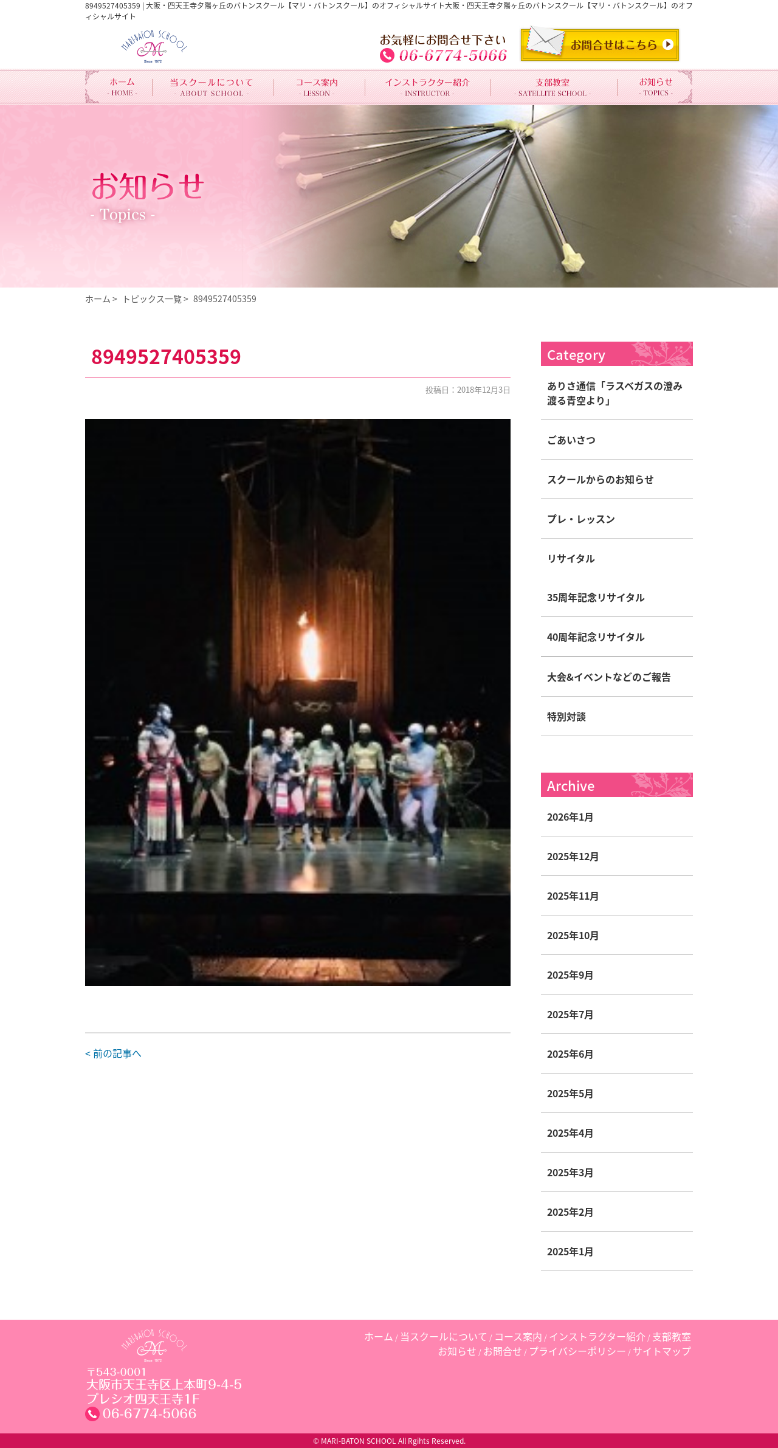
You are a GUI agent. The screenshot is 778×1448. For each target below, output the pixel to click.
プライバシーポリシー (577, 1350)
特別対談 (566, 716)
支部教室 (671, 1336)
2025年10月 (573, 935)
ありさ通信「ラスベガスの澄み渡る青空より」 (615, 392)
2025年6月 (570, 1053)
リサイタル (571, 558)
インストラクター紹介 (597, 1336)
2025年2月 (570, 1211)
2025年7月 (570, 1014)
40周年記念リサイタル (596, 636)
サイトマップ (662, 1350)
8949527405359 (224, 298)
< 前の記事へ (113, 1053)
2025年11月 (573, 895)
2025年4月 (570, 1132)
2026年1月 (570, 816)
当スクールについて (443, 1336)
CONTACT (600, 44)
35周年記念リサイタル (596, 597)
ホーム (98, 298)
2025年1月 (570, 1251)
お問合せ (502, 1350)
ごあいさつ (571, 439)
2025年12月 (573, 856)
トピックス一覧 (152, 298)
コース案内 (518, 1336)
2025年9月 (570, 974)
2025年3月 (570, 1172)
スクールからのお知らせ (600, 479)
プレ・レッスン (581, 518)
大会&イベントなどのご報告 (609, 676)
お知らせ (457, 1350)
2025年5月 (570, 1093)
